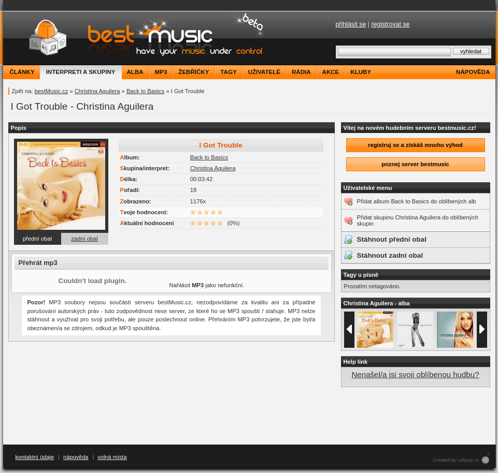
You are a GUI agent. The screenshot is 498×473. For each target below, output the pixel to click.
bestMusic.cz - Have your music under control (137, 38)
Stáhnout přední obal (391, 239)
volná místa (111, 457)
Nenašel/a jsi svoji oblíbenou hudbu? (415, 374)
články (22, 72)
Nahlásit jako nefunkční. (207, 285)
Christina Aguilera (97, 91)
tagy (228, 72)
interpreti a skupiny (81, 72)
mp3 (161, 72)
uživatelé (264, 72)
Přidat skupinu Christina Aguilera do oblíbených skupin (417, 220)
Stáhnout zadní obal (390, 255)
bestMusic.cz (51, 91)
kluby (360, 72)
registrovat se (390, 24)
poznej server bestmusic (415, 164)
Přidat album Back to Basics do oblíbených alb (416, 201)
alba (135, 72)
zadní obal (84, 238)
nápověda (473, 72)
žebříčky (193, 72)
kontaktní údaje (35, 457)
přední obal (37, 238)
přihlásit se (351, 24)
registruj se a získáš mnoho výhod (415, 145)
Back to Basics (145, 91)
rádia (301, 72)
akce (330, 72)
